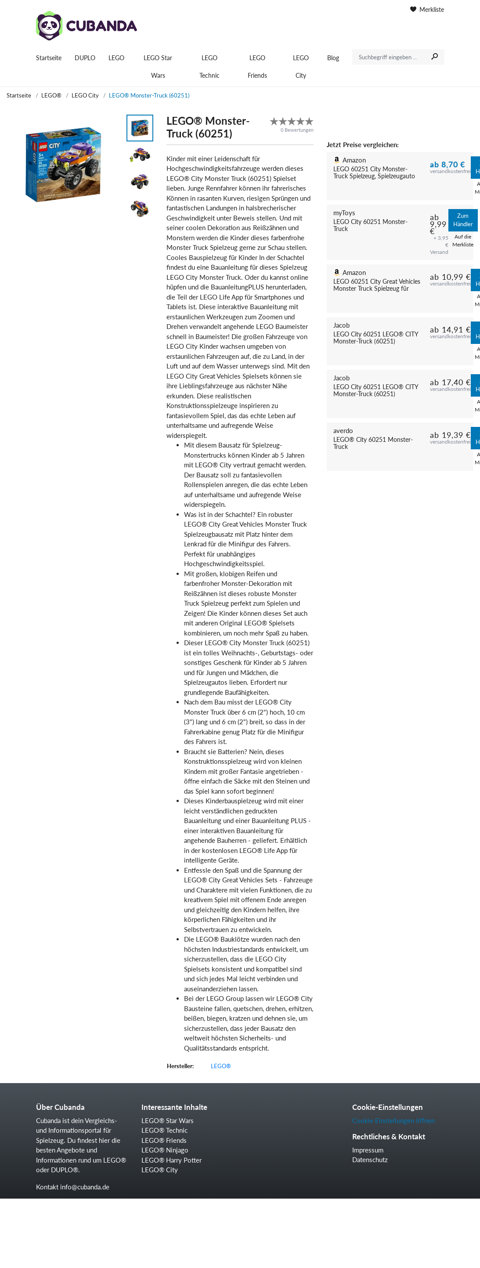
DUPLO (85, 57)
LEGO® (51, 95)
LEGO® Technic (164, 1130)
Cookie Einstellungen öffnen (393, 1120)
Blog (333, 57)
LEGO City (301, 66)
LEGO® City (159, 1170)
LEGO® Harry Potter (171, 1160)
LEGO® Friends (164, 1140)
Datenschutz (370, 1159)
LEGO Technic (209, 66)
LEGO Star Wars (158, 66)
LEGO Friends (257, 66)
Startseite (48, 57)
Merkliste (427, 9)
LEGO (116, 57)
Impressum (367, 1150)
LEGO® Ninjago (164, 1150)
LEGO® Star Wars (167, 1120)
